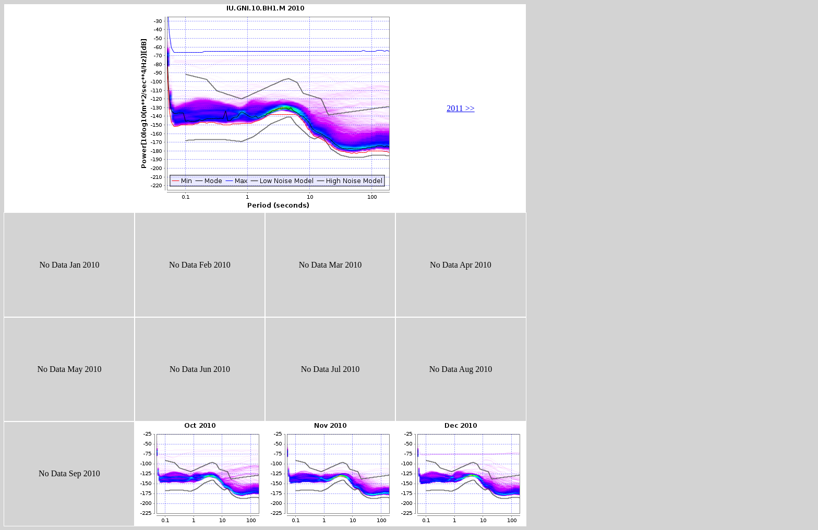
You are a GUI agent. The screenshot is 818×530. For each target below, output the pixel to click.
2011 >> (460, 108)
